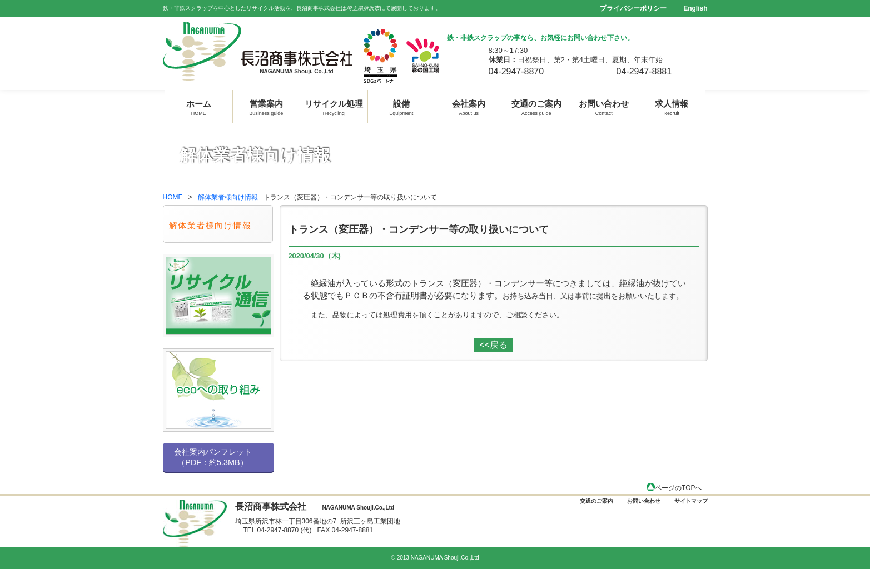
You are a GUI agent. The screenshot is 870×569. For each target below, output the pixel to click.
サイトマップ (691, 501)
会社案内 (468, 106)
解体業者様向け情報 (228, 197)
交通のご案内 (536, 106)
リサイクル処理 (334, 106)
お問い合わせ (604, 106)
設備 (401, 106)
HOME (173, 197)
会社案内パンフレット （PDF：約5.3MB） (213, 457)
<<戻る (493, 345)
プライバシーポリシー (633, 8)
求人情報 (671, 106)
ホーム (198, 106)
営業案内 (266, 106)
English (695, 8)
